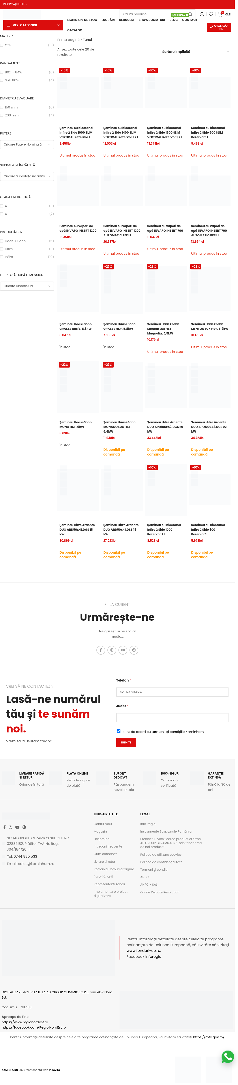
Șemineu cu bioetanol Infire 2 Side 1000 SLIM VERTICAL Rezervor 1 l (78, 133)
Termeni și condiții (154, 877)
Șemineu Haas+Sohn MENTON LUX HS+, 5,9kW (208, 336)
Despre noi (102, 847)
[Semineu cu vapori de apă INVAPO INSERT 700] (166, 194)
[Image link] (188, 1077)
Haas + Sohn (15, 241)
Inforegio (153, 964)
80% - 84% (13, 73)
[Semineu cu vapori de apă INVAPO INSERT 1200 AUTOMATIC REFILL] (122, 194)
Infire (9, 257)
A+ (7, 206)
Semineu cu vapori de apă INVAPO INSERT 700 (165, 234)
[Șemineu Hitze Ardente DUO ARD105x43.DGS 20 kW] (166, 393)
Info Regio (148, 832)
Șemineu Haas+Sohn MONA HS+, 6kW (77, 430)
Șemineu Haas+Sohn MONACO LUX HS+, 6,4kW (121, 433)
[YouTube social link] (122, 658)
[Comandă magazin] (196, 52)
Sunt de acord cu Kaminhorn (163, 739)
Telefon (123, 688)
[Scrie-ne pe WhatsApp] (228, 1057)
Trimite (126, 750)
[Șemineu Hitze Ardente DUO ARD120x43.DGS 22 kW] (210, 393)
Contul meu (103, 832)
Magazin (100, 839)
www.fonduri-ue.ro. (144, 958)
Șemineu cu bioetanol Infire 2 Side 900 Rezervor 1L (209, 539)
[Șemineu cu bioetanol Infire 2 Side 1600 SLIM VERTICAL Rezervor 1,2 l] (166, 93)
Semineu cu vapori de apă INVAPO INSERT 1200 (78, 234)
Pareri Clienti (103, 884)
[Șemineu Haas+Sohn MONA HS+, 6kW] (78, 393)
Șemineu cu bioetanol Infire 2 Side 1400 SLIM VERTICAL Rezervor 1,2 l (122, 135)
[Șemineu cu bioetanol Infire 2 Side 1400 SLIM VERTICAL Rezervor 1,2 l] (122, 93)
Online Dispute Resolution (159, 900)
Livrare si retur (104, 869)
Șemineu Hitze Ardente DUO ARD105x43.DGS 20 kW (163, 435)
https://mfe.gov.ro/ (208, 1045)
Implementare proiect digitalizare (110, 901)
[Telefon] (172, 700)
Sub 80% (12, 80)
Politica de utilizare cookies (161, 862)
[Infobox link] (23, 787)
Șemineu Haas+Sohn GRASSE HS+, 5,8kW (121, 333)
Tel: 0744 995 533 (22, 867)
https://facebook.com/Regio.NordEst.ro (34, 1035)
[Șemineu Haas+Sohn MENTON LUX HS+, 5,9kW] (210, 296)
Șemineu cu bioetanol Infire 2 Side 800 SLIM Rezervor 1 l (209, 133)
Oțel (8, 45)
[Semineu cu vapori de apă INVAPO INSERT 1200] (78, 194)
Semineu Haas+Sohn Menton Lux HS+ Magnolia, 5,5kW (165, 336)
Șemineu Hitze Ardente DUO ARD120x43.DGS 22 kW (209, 433)
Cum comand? (105, 862)
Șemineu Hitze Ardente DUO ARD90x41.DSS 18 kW (120, 539)
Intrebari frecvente (108, 854)
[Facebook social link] (100, 658)
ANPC (144, 885)
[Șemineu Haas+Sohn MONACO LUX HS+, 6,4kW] (122, 393)
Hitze (9, 249)
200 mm (12, 116)
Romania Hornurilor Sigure (114, 877)
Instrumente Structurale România (165, 839)
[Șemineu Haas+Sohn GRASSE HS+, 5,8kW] (122, 296)
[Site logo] (22, 13)
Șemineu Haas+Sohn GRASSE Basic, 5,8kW (77, 333)
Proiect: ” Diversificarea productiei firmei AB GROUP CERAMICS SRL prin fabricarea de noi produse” (171, 851)
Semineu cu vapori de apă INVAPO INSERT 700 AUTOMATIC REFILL (209, 237)
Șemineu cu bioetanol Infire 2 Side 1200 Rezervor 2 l (165, 539)
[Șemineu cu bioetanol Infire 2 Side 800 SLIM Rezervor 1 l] (210, 93)
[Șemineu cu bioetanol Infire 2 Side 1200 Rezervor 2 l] (166, 499)
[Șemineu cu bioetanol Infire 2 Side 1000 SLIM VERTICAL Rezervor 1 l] (78, 93)
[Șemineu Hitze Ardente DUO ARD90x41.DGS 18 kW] (78, 499)
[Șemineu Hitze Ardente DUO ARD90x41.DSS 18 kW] (122, 499)
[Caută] (157, 14)
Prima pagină (68, 40)
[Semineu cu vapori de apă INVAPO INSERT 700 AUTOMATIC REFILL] (210, 194)
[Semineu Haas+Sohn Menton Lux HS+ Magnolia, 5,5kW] (166, 296)
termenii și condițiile (168, 739)
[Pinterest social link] (133, 658)
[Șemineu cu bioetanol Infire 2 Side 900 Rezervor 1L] (210, 499)
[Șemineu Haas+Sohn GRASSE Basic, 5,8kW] (78, 296)
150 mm (11, 108)
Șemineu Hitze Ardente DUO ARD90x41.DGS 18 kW (77, 539)
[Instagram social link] (111, 658)
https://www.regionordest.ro (25, 1030)
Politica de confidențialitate (161, 870)
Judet (122, 714)
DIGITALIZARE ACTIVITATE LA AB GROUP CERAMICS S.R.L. (45, 1000)
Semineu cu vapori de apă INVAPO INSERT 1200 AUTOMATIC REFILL (121, 237)
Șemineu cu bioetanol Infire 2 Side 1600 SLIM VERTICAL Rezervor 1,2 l (165, 135)
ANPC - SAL (148, 892)
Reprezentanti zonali (109, 892)
